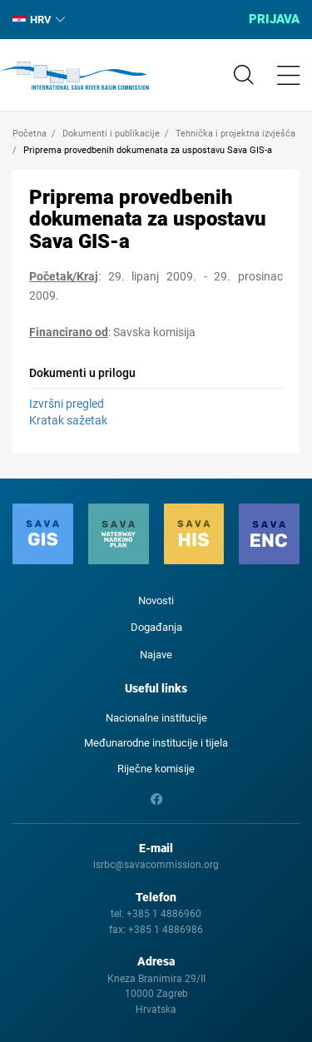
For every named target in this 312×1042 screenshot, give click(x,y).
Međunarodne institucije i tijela (156, 743)
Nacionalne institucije (156, 718)
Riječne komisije (156, 768)
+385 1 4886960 (163, 914)
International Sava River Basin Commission (74, 76)
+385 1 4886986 (165, 929)
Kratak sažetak (68, 420)
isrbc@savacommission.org (156, 865)
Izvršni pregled (66, 403)
